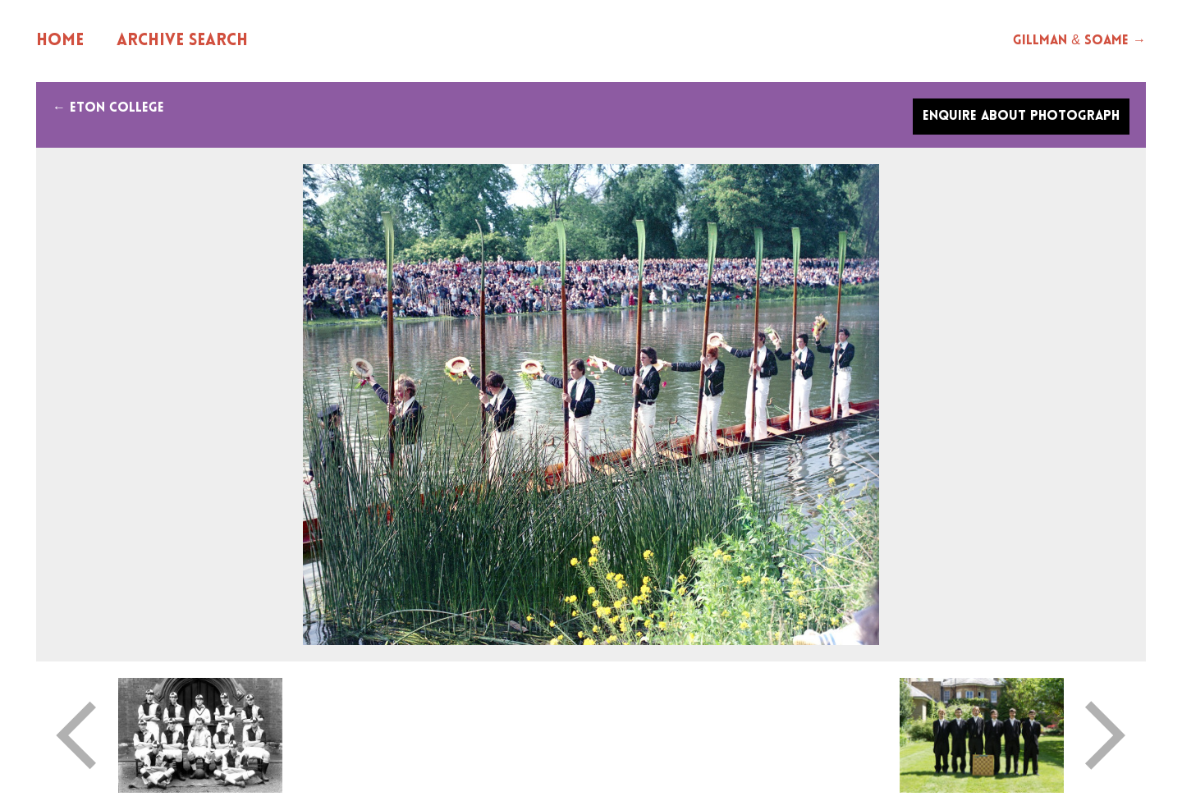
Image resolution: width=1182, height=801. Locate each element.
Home (60, 41)
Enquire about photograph (1021, 116)
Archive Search (182, 41)
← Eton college (108, 108)
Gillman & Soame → (1079, 41)
